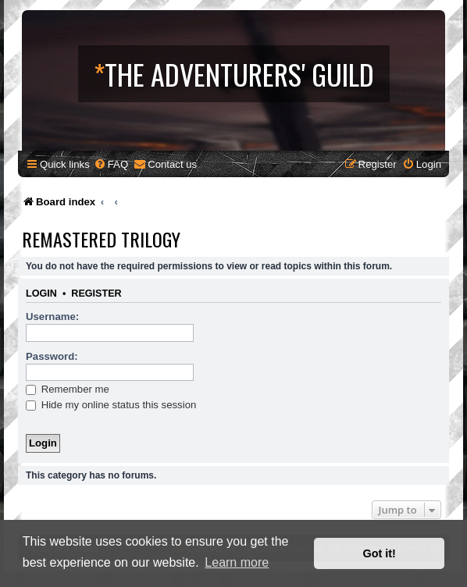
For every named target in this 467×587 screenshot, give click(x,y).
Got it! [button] (379, 553)
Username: (52, 316)
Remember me (67, 389)
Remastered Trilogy (101, 239)
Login (41, 293)
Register (96, 293)
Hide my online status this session (111, 405)
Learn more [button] (237, 562)
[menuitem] (111, 164)
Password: (52, 356)
